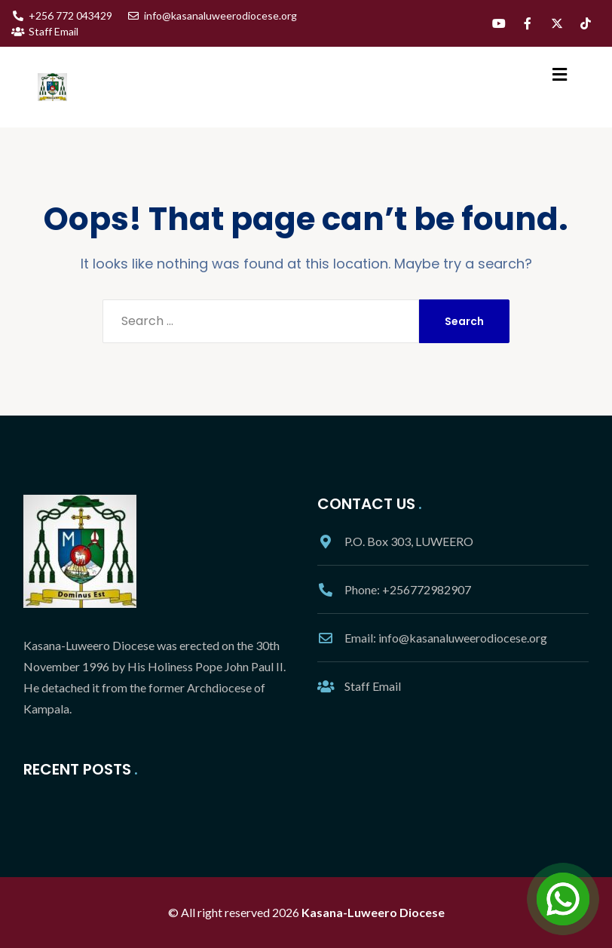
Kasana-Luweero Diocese (373, 912)
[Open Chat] (563, 899)
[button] (560, 74)
